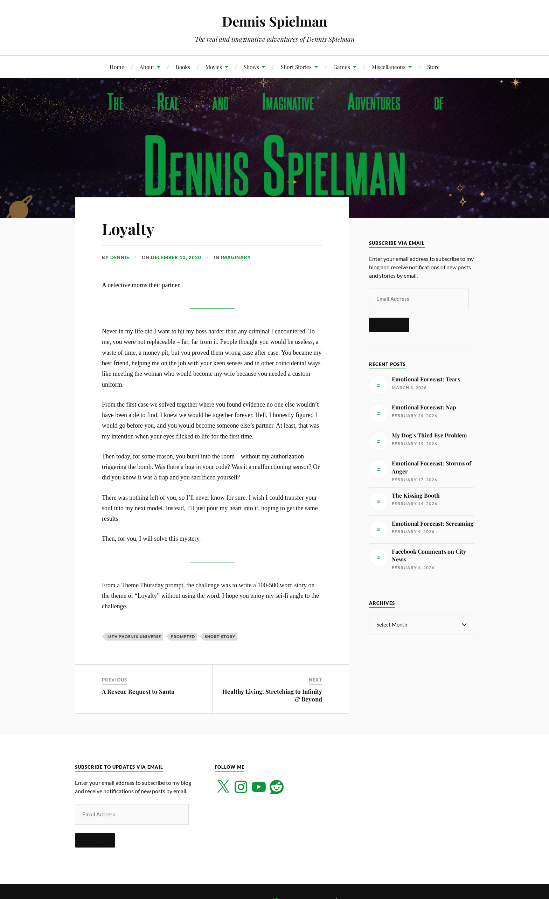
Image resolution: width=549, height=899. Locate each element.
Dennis (119, 257)
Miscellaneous (388, 66)
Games (341, 66)
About (147, 66)
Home (117, 66)
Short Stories (296, 66)
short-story (220, 636)
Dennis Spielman (274, 21)
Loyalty (128, 228)
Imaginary (236, 257)
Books (183, 66)
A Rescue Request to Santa (138, 691)
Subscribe (389, 324)
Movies (214, 66)
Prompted (183, 636)
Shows (251, 66)
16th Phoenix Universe (134, 636)
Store (433, 66)
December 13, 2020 (176, 257)
